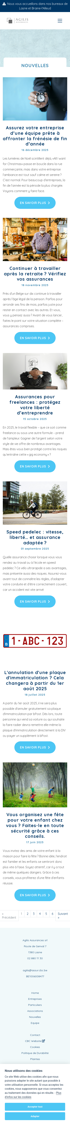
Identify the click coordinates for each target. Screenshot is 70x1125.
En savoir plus (35, 203)
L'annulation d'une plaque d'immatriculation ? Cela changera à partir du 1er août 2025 (35, 680)
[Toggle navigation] (60, 20)
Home (35, 993)
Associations (35, 1011)
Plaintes (35, 1059)
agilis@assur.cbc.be (35, 970)
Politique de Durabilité (35, 1053)
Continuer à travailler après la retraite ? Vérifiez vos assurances (35, 273)
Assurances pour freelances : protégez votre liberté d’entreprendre (35, 405)
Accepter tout (35, 1106)
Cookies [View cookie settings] (35, 1047)
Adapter (35, 1116)
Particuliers (35, 1005)
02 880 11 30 (35, 958)
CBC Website (35, 1041)
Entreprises (35, 999)
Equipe (35, 1023)
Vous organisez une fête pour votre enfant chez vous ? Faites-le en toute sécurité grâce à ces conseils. (35, 825)
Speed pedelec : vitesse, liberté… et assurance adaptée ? (35, 537)
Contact (35, 1035)
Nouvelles (35, 1017)
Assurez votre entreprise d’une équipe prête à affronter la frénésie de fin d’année (35, 136)
